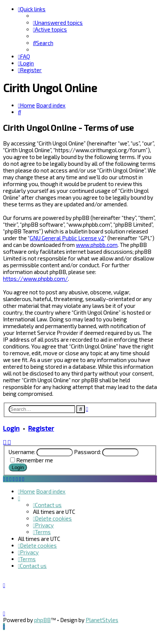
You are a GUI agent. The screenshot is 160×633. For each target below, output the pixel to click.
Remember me (34, 460)
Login (11, 428)
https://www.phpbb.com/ (35, 278)
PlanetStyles (102, 619)
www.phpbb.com (97, 244)
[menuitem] (58, 22)
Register (41, 428)
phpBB (42, 619)
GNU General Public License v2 (67, 238)
